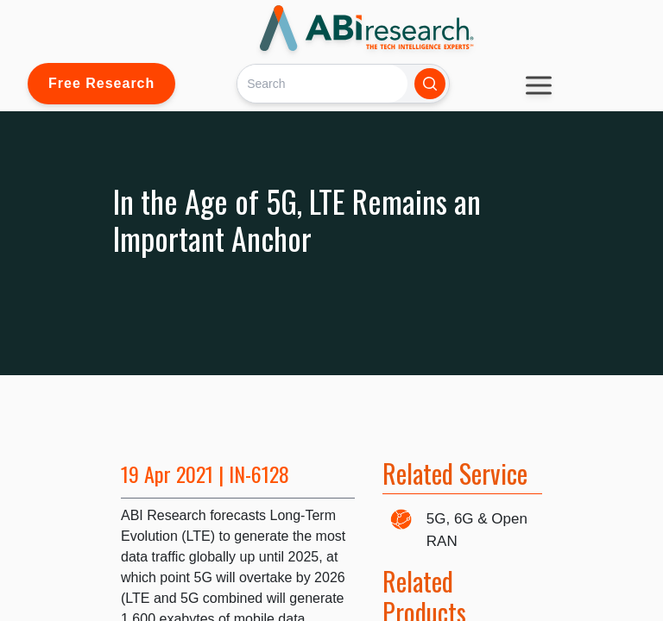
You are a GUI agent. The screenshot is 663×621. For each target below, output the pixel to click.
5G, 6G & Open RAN (476, 530)
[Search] (322, 83)
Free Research (101, 83)
